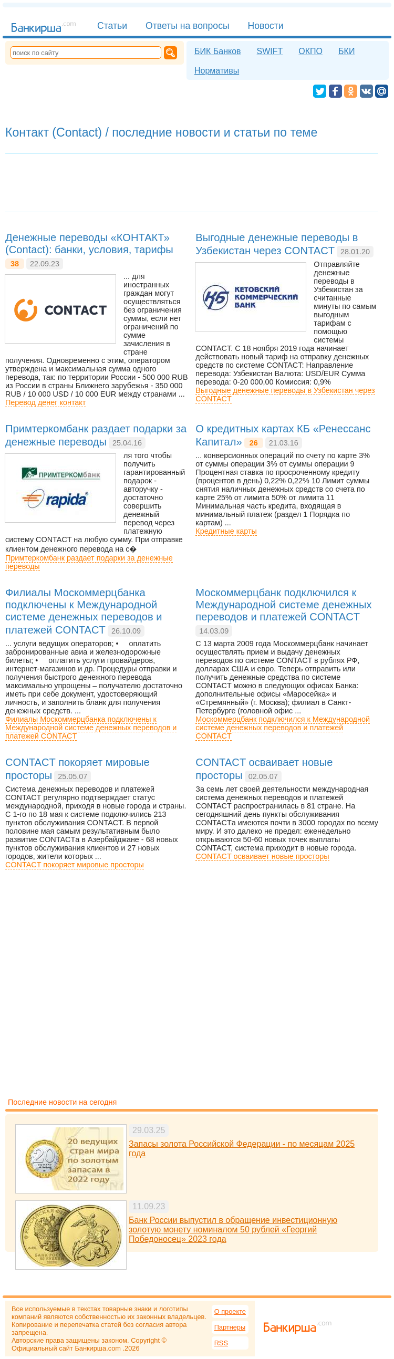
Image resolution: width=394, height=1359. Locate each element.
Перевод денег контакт (45, 402)
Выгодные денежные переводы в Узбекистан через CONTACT (285, 394)
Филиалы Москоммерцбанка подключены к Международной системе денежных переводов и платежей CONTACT (91, 727)
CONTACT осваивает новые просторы (262, 856)
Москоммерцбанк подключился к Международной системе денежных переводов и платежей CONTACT (282, 727)
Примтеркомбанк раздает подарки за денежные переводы (89, 562)
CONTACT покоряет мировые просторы (74, 864)
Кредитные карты (226, 531)
